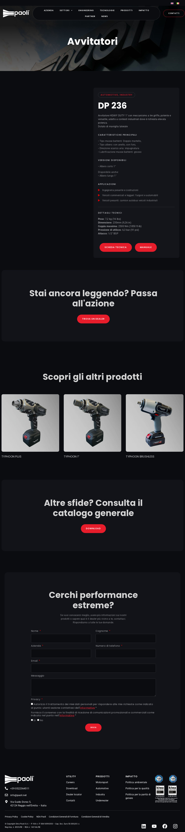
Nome (35, 631)
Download (71, 789)
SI (35, 721)
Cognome (102, 631)
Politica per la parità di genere (138, 797)
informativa (87, 708)
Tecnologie (107, 10)
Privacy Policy (11, 817)
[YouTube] (154, 827)
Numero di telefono (108, 646)
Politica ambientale (136, 783)
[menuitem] (172, 3)
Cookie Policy (27, 817)
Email (34, 661)
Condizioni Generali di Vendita (95, 817)
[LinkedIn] (144, 827)
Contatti (70, 801)
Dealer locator (74, 795)
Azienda (49, 10)
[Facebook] (165, 827)
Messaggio (37, 676)
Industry (100, 795)
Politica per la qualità (137, 789)
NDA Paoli (41, 817)
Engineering (86, 10)
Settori (66, 10)
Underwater (102, 801)
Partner (90, 16)
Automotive (102, 789)
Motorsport (102, 783)
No (41, 721)
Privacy (36, 700)
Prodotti (127, 10)
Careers (70, 783)
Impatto (144, 10)
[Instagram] (175, 827)
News (104, 16)
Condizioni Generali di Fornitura (63, 817)
